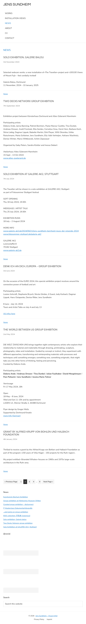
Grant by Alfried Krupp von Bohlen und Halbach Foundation (36, 433)
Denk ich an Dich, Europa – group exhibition (32, 266)
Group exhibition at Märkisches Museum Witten (22, 501)
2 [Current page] (26, 482)
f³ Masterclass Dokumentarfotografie (17, 508)
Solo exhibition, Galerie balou (23, 57)
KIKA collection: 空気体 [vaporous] (16, 516)
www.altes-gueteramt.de (14, 158)
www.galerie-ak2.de (12, 250)
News (5, 94)
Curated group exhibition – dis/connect (18, 504)
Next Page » (48, 482)
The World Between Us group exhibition (30, 329)
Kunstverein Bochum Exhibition (15, 497)
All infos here (9, 313)
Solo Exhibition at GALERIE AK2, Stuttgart (31, 174)
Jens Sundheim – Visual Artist (46, 616)
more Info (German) (12, 415)
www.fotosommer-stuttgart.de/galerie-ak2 (22, 234)
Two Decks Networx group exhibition (28, 101)
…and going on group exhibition (15, 512)
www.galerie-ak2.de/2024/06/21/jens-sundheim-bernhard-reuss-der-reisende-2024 (41, 231)
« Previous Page (11, 482)
